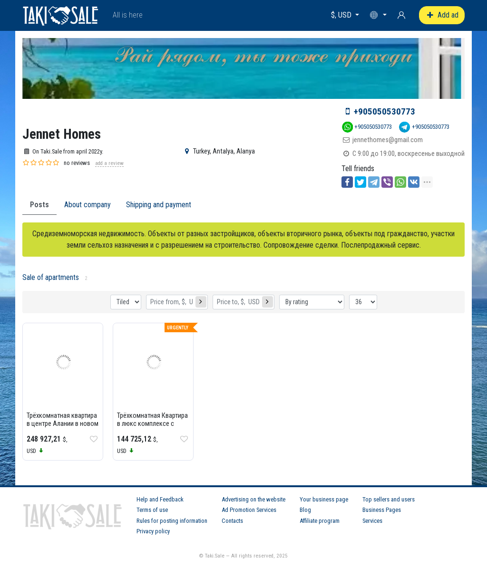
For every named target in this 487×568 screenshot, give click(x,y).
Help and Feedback (160, 499)
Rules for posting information (171, 520)
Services (372, 520)
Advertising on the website (253, 499)
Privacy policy (153, 531)
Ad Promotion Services (249, 509)
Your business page (324, 499)
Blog (305, 509)
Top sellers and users (388, 499)
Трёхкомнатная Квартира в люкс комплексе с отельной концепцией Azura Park (152, 428)
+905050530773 (384, 111)
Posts (39, 204)
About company (87, 204)
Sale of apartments (50, 277)
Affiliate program (320, 520)
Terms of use (152, 509)
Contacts (232, 520)
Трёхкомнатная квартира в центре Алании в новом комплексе (62, 424)
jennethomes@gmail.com (387, 140)
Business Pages (381, 509)
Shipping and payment (158, 204)
